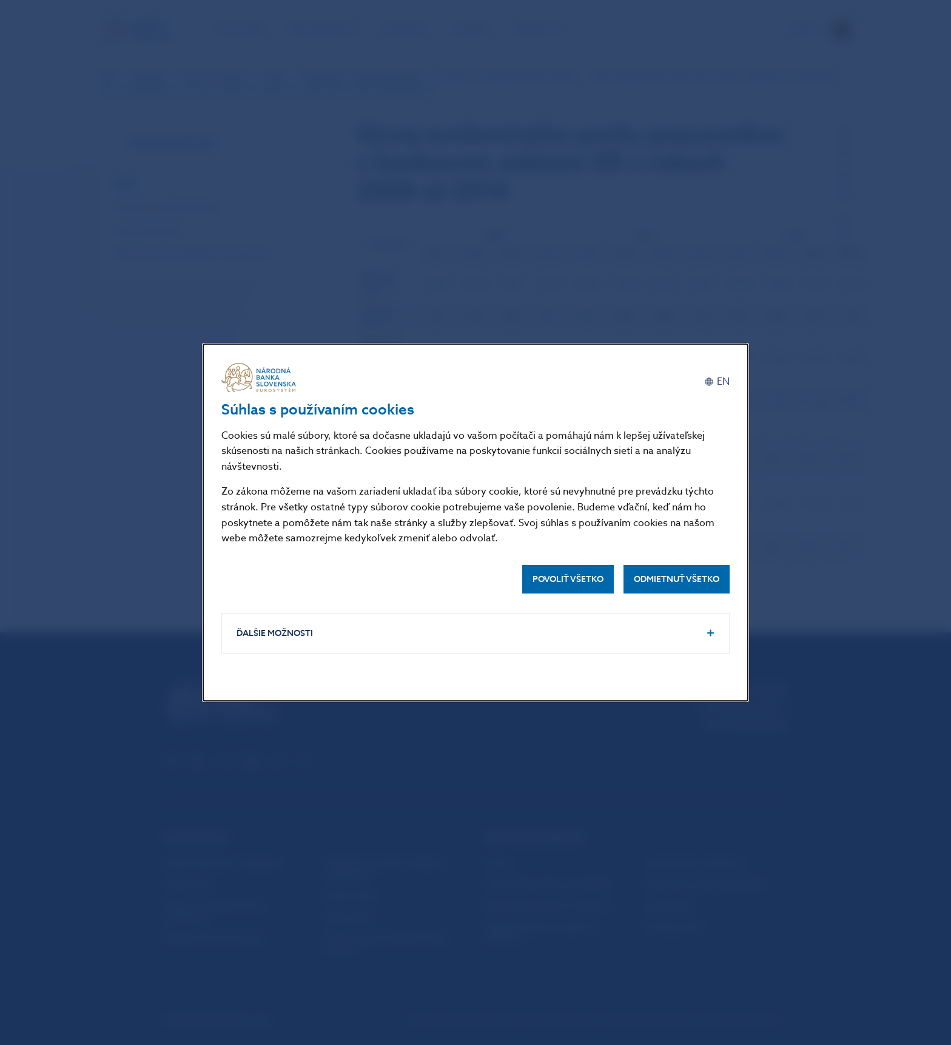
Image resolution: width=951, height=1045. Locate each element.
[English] (717, 382)
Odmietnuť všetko (676, 579)
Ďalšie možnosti (275, 633)
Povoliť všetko (568, 579)
